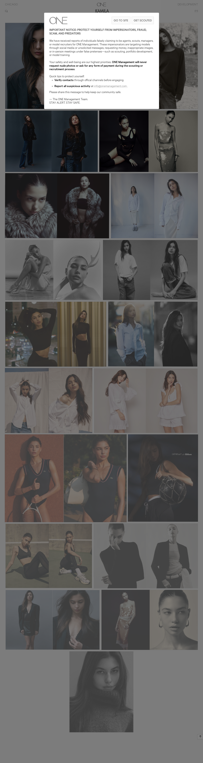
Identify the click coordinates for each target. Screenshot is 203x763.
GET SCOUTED (143, 20)
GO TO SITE (121, 20)
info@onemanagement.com (110, 86)
